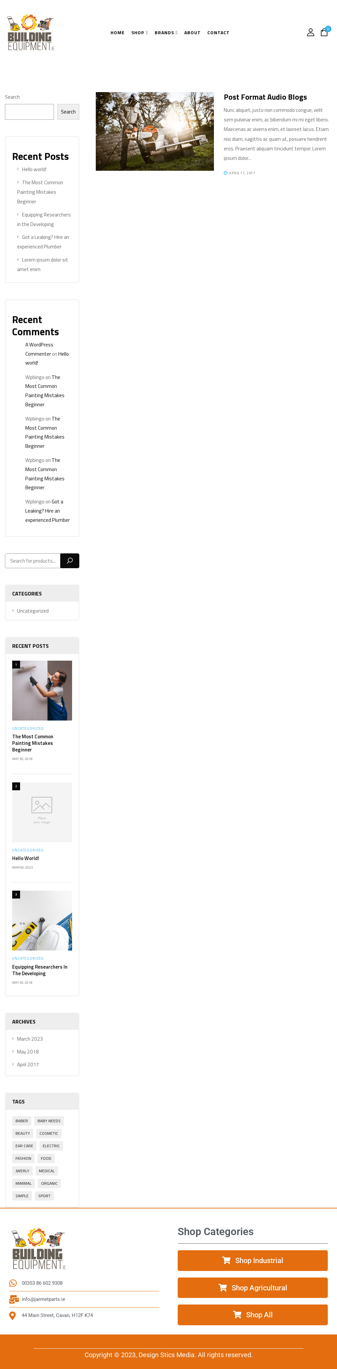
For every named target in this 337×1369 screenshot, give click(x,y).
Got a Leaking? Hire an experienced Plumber (47, 510)
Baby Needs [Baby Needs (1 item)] (49, 1121)
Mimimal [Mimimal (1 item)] (23, 1183)
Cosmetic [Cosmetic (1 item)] (48, 1133)
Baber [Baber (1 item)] (21, 1121)
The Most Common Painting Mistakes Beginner (40, 192)
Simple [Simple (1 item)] (22, 1196)
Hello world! (25, 858)
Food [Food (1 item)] (46, 1158)
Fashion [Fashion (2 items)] (23, 1158)
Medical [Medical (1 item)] (47, 1171)
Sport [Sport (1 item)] (44, 1196)
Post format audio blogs (265, 97)
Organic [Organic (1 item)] (49, 1183)
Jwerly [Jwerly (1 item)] (22, 1171)
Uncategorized (28, 728)
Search (12, 97)
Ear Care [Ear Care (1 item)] (24, 1146)
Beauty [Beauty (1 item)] (22, 1133)
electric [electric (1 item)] (51, 1146)
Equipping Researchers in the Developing (39, 970)
